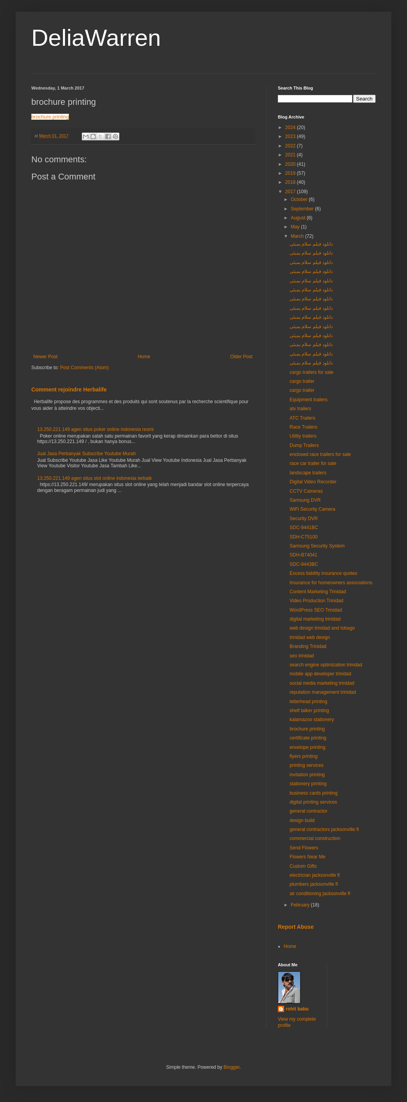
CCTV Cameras (306, 491)
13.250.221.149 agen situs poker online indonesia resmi (95, 429)
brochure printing (50, 117)
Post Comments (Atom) (84, 367)
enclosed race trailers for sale (320, 454)
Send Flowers (304, 848)
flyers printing (303, 756)
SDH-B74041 (303, 555)
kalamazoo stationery (312, 719)
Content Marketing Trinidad (318, 591)
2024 (291, 127)
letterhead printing (308, 701)
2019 (291, 173)
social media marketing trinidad (322, 683)
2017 (291, 191)
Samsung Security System (317, 546)
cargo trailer (302, 381)
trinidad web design (310, 637)
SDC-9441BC (304, 527)
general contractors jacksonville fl (324, 829)
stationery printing (308, 783)
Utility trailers (303, 436)
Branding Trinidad (308, 646)
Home (144, 356)
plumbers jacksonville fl (314, 884)
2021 (291, 155)
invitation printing (307, 774)
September (303, 209)
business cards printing (314, 793)
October (300, 199)
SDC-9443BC (304, 564)
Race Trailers (303, 427)
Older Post (241, 356)
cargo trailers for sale (311, 372)
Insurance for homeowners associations (331, 582)
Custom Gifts (303, 866)
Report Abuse (295, 927)
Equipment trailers (309, 399)
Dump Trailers (304, 445)
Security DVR (304, 518)
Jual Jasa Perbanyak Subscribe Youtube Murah (86, 453)
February (301, 905)
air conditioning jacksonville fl (320, 893)
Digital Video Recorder (313, 482)
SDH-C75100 (303, 537)
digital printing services (313, 802)
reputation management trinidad (323, 692)
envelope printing (307, 747)
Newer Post (45, 356)
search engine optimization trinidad (326, 665)
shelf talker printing (309, 710)
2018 (291, 182)
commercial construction (315, 838)
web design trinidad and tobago (322, 628)
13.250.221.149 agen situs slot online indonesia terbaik (94, 478)
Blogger (231, 1067)
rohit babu (297, 1009)
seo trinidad (302, 656)
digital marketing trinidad (315, 619)
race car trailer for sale (313, 463)
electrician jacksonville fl (315, 875)
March (298, 236)
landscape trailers (308, 473)
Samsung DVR (305, 500)
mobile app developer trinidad (320, 674)
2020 (291, 164)
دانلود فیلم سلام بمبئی (311, 244)
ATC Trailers (302, 418)
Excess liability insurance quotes (323, 573)
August (299, 218)
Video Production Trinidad (316, 600)
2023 (291, 136)
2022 (291, 146)
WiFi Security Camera (312, 509)
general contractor (309, 811)
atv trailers (300, 408)
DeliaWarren (96, 38)
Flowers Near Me (307, 857)
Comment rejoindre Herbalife (69, 389)
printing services (307, 765)
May (296, 227)
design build (302, 820)
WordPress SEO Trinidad (316, 610)
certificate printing (308, 738)
